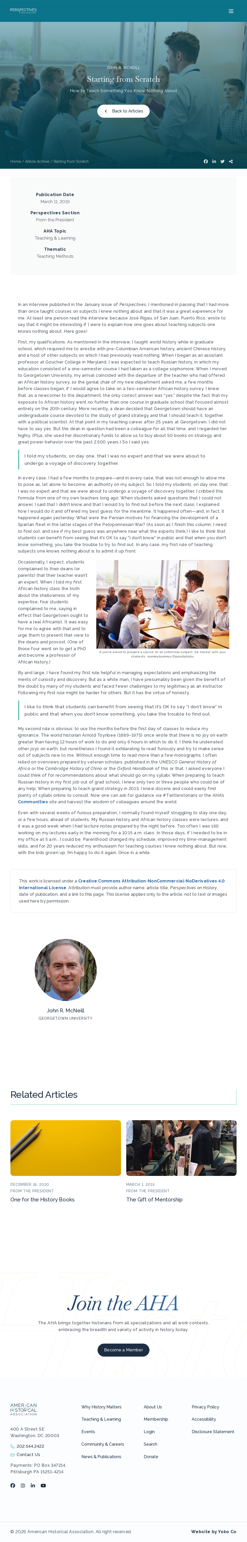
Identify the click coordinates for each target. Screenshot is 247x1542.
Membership (156, 1419)
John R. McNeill (124, 68)
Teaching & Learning (101, 1419)
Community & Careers (102, 1444)
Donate (151, 1456)
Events (88, 1431)
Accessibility (204, 1419)
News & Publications (101, 1456)
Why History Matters (101, 1407)
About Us (153, 1407)
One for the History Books (42, 1199)
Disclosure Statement (213, 1431)
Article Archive (37, 161)
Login (149, 1431)
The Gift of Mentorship (154, 1199)
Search (150, 1444)
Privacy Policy (205, 1407)
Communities (33, 801)
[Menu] (230, 11)
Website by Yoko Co (214, 1531)
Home (15, 161)
